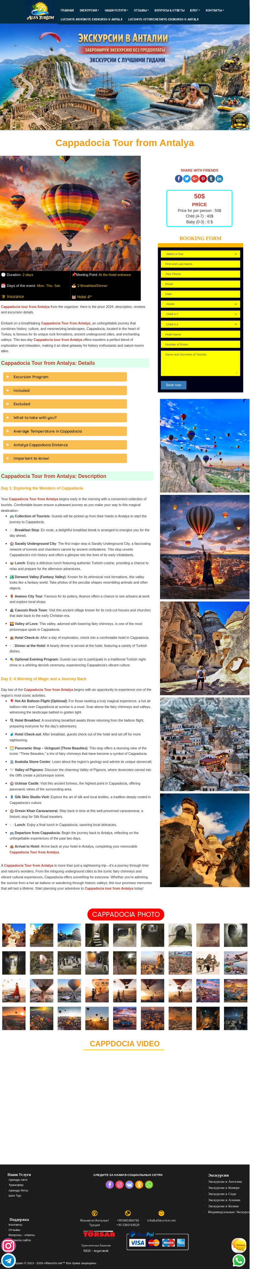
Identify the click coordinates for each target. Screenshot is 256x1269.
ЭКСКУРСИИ (89, 10)
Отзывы (141, 10)
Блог (195, 10)
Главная (67, 10)
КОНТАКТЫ (215, 10)
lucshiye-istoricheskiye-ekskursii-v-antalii (163, 19)
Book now (173, 385)
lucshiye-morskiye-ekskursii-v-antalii (91, 19)
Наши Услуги (116, 10)
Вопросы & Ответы (170, 10)
